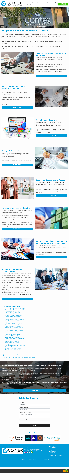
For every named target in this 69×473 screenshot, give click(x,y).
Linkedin (54, 2)
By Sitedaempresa (34, 465)
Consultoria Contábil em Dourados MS (13, 315)
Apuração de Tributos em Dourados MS (14, 335)
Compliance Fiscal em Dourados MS (13, 348)
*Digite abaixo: (23, 419)
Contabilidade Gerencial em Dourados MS (14, 323)
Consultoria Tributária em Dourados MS (14, 331)
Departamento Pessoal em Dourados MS (14, 319)
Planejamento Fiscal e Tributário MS (13, 326)
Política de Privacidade (56, 455)
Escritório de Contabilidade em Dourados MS (15, 308)
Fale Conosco (52, 76)
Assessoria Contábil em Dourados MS (13, 313)
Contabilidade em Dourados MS (12, 318)
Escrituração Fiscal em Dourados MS (13, 337)
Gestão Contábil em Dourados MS (12, 312)
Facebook (49, 2)
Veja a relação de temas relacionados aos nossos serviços (19, 357)
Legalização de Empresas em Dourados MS (15, 322)
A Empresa (29, 3)
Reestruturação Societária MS (12, 311)
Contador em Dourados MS (11, 346)
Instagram (44, 2)
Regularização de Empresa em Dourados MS (15, 338)
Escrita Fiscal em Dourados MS (12, 320)
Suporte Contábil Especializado (12, 341)
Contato (39, 2)
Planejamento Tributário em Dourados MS (14, 324)
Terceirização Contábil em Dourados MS (14, 330)
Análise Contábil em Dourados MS (12, 342)
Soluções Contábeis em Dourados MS (13, 340)
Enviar (34, 425)
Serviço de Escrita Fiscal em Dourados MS (14, 309)
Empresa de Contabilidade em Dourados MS (15, 345)
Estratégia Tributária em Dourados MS (13, 344)
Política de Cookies (55, 470)
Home (25, 2)
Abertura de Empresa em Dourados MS (14, 327)
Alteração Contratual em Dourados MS (14, 329)
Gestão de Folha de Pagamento (12, 334)
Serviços (34, 2)
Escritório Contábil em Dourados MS (13, 316)
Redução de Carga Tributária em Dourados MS (15, 333)
